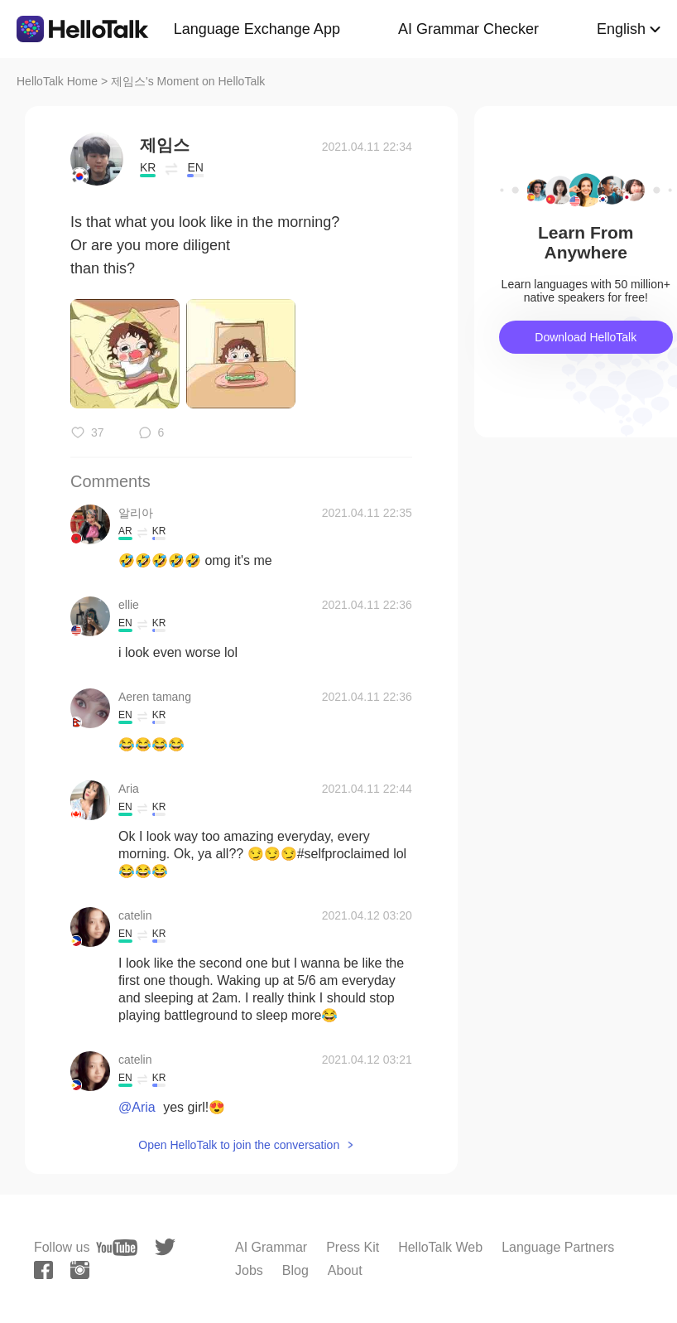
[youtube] (116, 1247)
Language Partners (558, 1247)
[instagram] (79, 1270)
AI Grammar (271, 1247)
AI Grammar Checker (468, 29)
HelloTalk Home (57, 81)
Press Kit (352, 1247)
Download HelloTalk (585, 337)
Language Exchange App (257, 29)
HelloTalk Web (440, 1247)
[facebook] (43, 1270)
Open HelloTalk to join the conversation (238, 1145)
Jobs (249, 1270)
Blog (295, 1270)
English (621, 29)
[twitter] (165, 1247)
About (345, 1270)
